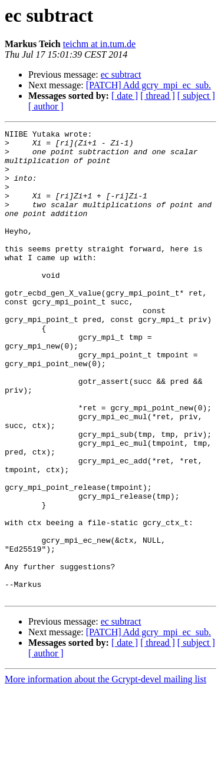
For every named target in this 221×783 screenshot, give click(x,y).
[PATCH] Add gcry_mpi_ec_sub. (148, 85)
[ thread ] (157, 96)
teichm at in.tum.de (99, 44)
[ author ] (46, 106)
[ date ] (124, 96)
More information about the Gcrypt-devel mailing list (105, 773)
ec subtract (121, 74)
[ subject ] (196, 96)
